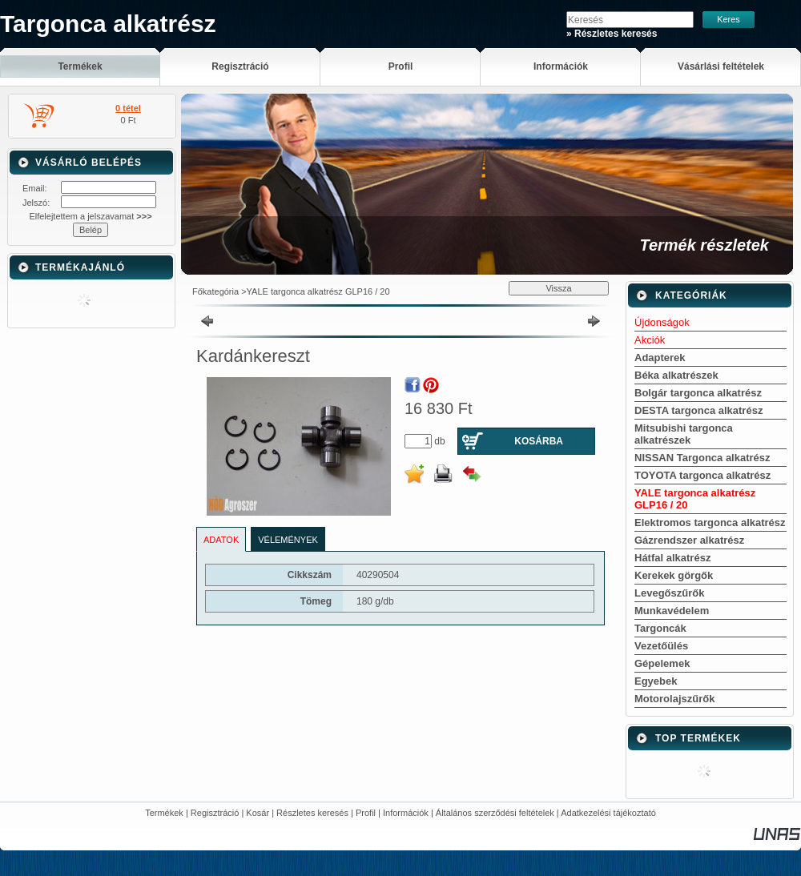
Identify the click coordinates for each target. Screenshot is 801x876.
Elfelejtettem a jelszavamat (90, 216)
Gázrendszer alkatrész (689, 540)
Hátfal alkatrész (672, 558)
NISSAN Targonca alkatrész (702, 458)
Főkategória (215, 291)
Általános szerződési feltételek (495, 813)
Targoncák (660, 628)
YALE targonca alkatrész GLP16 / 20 (318, 291)
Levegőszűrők (669, 593)
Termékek (164, 813)
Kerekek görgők (673, 575)
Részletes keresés (312, 813)
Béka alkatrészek (676, 375)
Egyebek (655, 681)
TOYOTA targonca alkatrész (702, 475)
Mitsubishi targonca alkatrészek (683, 434)
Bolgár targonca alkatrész (698, 393)
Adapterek (660, 358)
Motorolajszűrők (674, 699)
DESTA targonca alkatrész (698, 410)
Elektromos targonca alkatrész (710, 522)
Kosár (257, 813)
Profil (366, 813)
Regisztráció (215, 813)
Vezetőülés (661, 646)
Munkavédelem (671, 611)
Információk (406, 813)
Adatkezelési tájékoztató (608, 813)
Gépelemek (662, 663)
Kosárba (538, 441)
